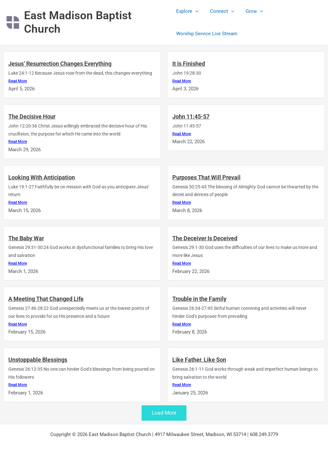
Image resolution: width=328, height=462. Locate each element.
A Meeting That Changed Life (46, 298)
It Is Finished (188, 63)
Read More (17, 80)
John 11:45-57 (190, 116)
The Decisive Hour (31, 116)
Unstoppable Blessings (37, 359)
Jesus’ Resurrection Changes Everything (59, 63)
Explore (187, 11)
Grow (250, 11)
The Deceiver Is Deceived (204, 237)
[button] (195, 11)
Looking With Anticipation (41, 177)
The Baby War (26, 237)
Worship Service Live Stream (206, 34)
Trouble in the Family (199, 298)
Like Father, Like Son (199, 359)
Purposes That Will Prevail (206, 177)
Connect (220, 11)
